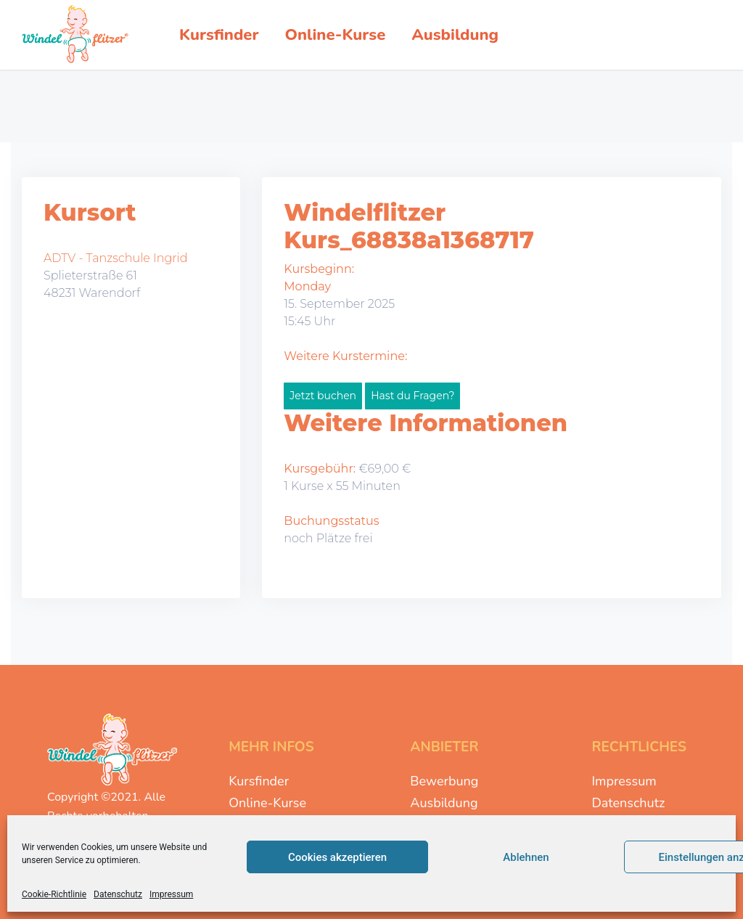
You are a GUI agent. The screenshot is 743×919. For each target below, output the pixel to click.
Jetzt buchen (323, 395)
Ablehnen (526, 857)
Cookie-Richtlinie (54, 894)
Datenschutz (118, 894)
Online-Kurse (267, 803)
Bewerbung (444, 781)
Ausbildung (443, 803)
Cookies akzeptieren (337, 857)
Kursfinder (259, 781)
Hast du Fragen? (412, 395)
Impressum (171, 894)
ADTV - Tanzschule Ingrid (116, 258)
